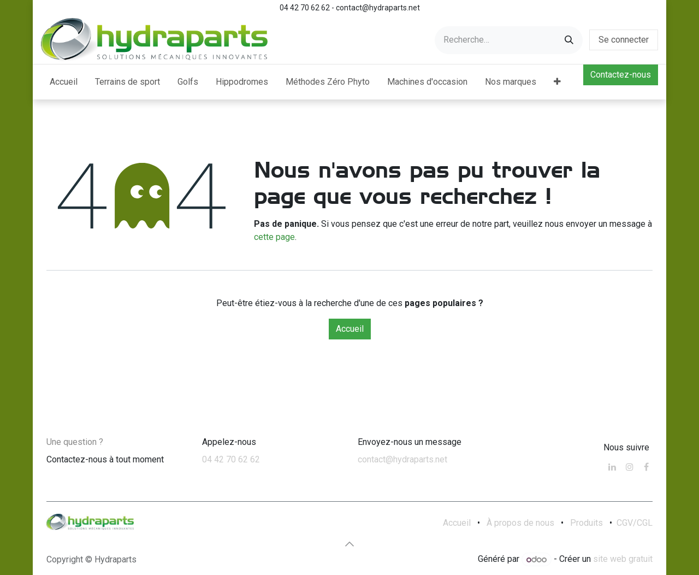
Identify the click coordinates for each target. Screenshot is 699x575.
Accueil (350, 329)
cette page (274, 237)
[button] (349, 544)
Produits (586, 523)
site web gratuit (623, 559)
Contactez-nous (620, 74)
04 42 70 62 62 (231, 459)
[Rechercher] (569, 40)
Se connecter (624, 39)
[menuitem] (63, 82)
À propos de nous (520, 523)
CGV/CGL (635, 523)
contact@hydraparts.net (402, 459)
